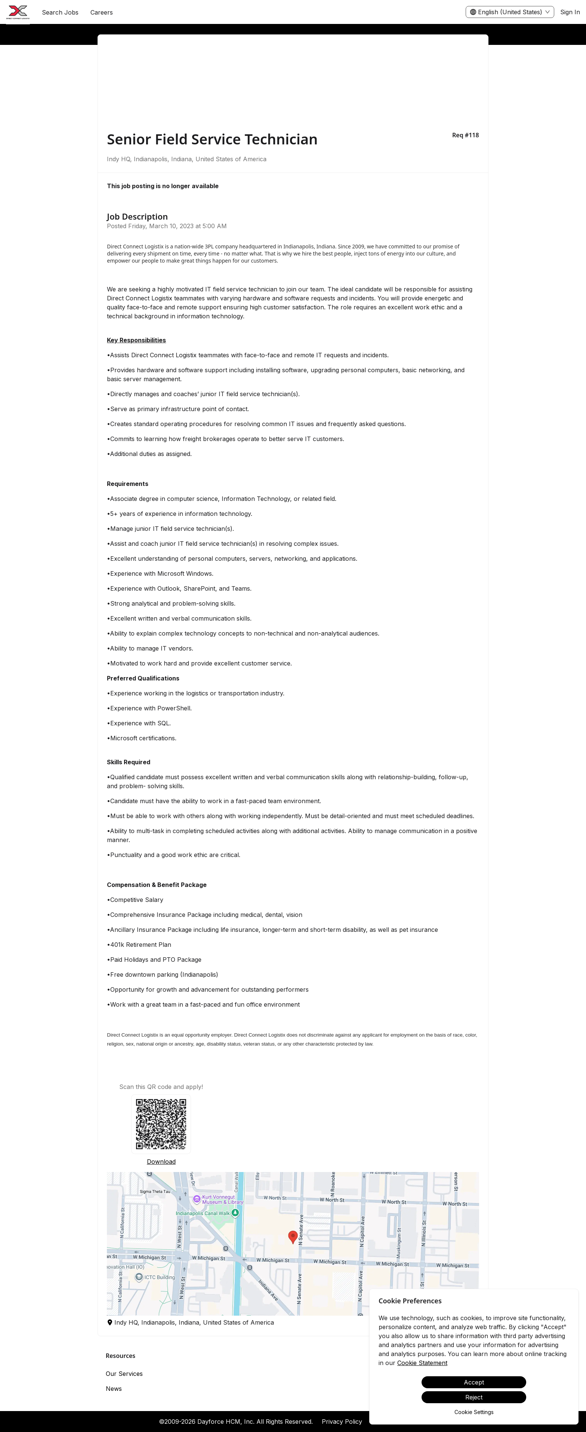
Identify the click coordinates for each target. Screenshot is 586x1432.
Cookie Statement (422, 1363)
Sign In (570, 12)
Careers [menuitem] (101, 12)
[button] (293, 1244)
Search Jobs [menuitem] (60, 12)
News (114, 1388)
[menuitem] (18, 12)
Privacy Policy (342, 1421)
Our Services (124, 1373)
